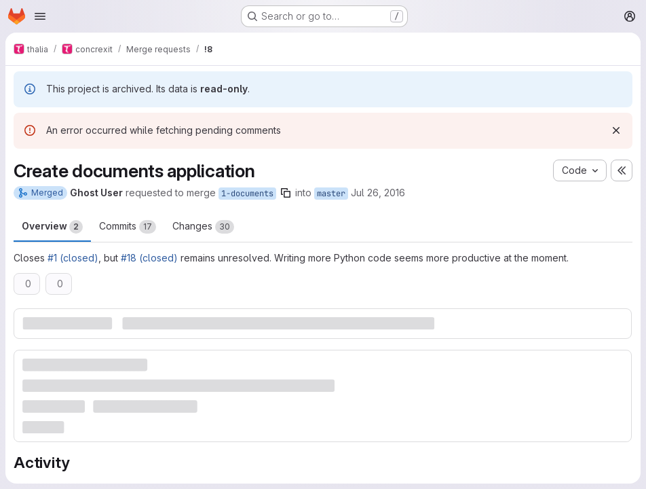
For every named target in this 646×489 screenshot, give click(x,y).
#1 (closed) (73, 258)
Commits (127, 227)
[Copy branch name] (286, 193)
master (331, 193)
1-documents (247, 193)
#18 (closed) (149, 258)
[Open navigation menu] (40, 16)
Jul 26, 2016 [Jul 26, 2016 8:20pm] (378, 192)
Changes (203, 227)
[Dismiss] (616, 130)
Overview (52, 227)
